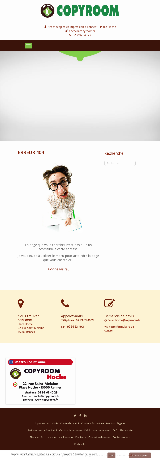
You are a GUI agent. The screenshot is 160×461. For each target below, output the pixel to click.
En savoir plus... (140, 455)
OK (111, 455)
